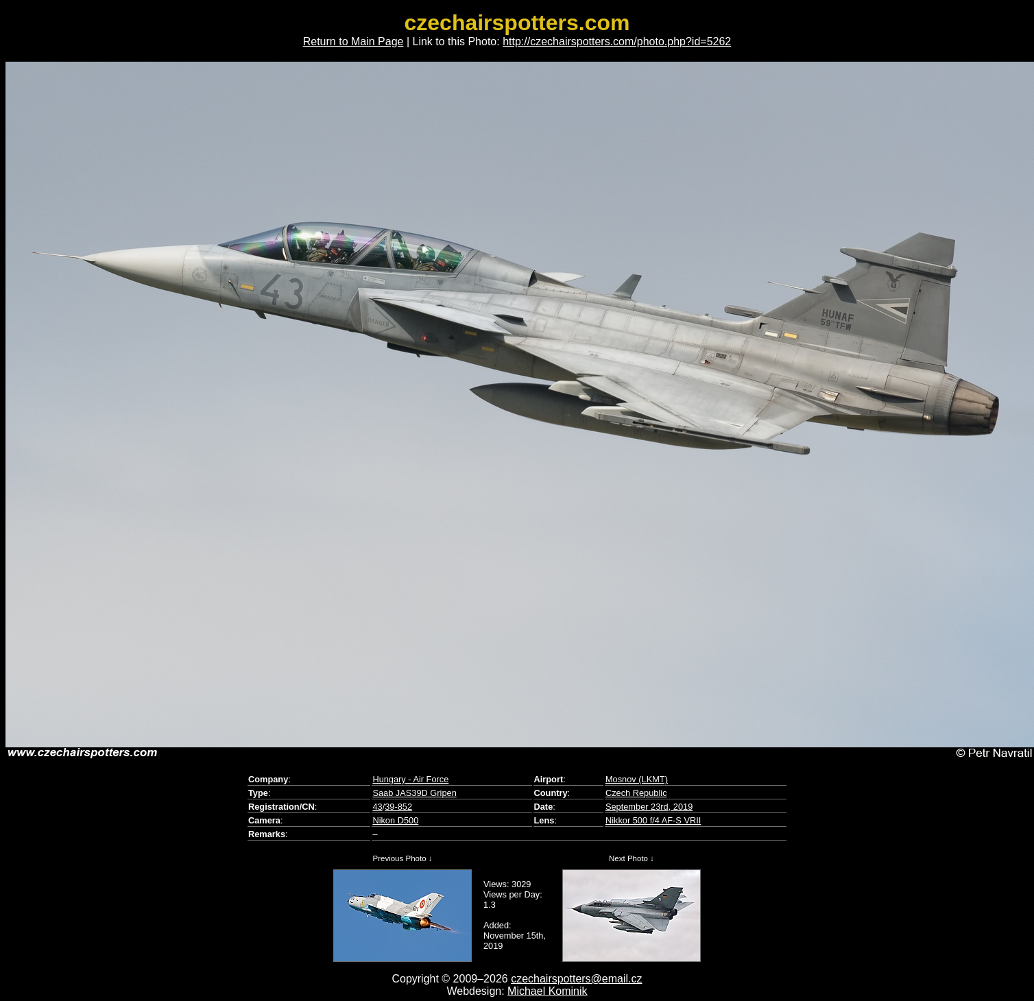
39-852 (398, 806)
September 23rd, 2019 (649, 806)
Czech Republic (636, 793)
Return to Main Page (353, 41)
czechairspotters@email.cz (576, 979)
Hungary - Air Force (410, 779)
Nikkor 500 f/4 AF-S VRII (653, 820)
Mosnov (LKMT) (636, 779)
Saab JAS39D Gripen (414, 793)
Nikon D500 (395, 820)
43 (377, 806)
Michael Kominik (547, 991)
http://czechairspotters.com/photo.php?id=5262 (617, 41)
